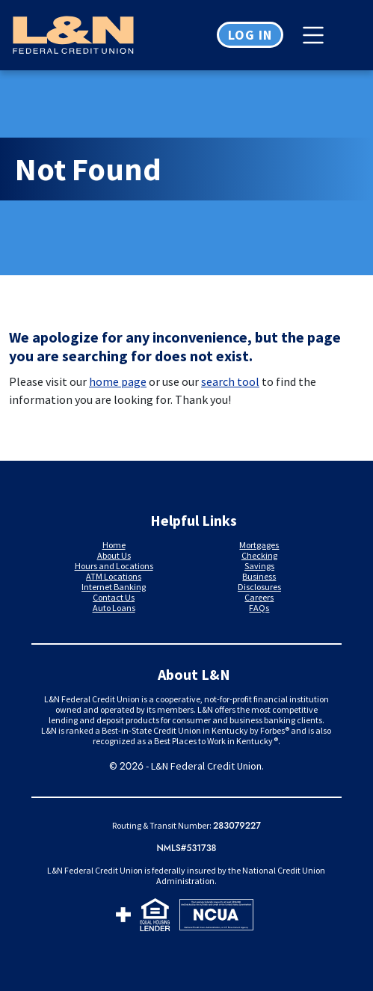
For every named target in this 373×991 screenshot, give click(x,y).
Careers (259, 597)
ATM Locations (113, 576)
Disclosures (259, 586)
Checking (259, 555)
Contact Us (114, 597)
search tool (230, 381)
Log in (250, 34)
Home (114, 544)
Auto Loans (114, 607)
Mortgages (259, 544)
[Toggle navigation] (317, 35)
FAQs (259, 607)
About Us (114, 555)
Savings (259, 565)
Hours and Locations (114, 565)
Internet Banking (113, 586)
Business (259, 576)
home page (118, 381)
